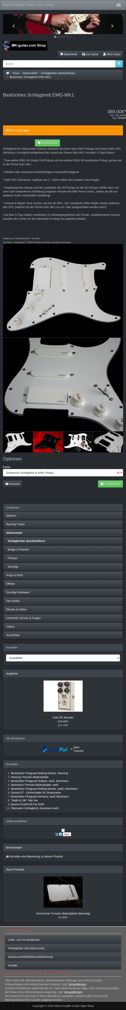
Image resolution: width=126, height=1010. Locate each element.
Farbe (6, 467)
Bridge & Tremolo (17, 549)
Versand (121, 118)
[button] (12, 24)
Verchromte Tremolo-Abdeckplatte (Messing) (63, 913)
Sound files (13, 635)
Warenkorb (68, 54)
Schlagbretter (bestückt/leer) (58, 73)
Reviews (12, 484)
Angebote (12, 673)
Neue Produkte (15, 869)
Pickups (11, 558)
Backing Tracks (15, 524)
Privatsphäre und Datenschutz (26, 948)
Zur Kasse (90, 54)
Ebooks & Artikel (16, 609)
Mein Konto (112, 54)
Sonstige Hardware (17, 592)
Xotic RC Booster (63, 717)
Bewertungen (14, 847)
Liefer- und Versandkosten (24, 939)
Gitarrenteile (29, 73)
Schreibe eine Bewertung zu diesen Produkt (36, 856)
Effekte (10, 583)
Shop (16, 73)
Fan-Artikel (13, 600)
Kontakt (12, 965)
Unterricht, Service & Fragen (23, 618)
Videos (10, 626)
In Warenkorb (47, 143)
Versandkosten (77, 984)
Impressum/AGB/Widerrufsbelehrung (30, 956)
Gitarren (11, 515)
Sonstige (12, 566)
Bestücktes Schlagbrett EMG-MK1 (30, 77)
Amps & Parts (14, 575)
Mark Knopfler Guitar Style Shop (28, 5)
